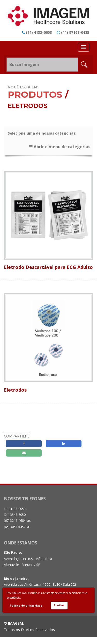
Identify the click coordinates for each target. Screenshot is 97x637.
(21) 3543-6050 (15, 514)
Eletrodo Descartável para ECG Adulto (48, 267)
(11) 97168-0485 (75, 32)
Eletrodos (15, 390)
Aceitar (59, 605)
